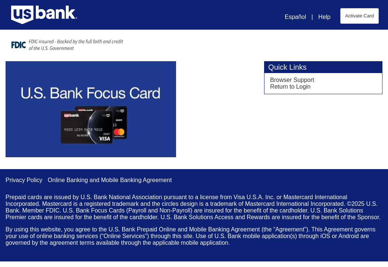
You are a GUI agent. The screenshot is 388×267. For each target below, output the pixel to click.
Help (324, 17)
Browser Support (292, 80)
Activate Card (359, 16)
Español (295, 17)
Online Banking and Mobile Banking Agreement (110, 180)
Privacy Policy (24, 180)
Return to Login (290, 86)
